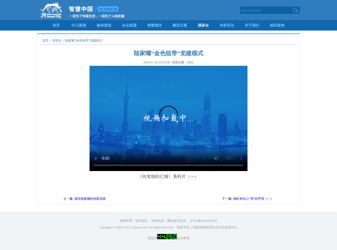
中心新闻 (78, 25)
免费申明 (126, 221)
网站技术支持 (176, 221)
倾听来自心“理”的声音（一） (253, 199)
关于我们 (252, 25)
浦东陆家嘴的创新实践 (90, 199)
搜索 (296, 10)
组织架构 (277, 25)
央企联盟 (129, 25)
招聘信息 (157, 221)
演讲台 (203, 25)
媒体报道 (104, 25)
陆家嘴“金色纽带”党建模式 (84, 40)
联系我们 (142, 221)
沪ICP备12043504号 (203, 221)
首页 (56, 25)
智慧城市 (154, 25)
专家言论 (226, 25)
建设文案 (179, 25)
